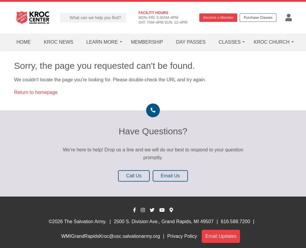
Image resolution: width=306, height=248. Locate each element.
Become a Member (218, 18)
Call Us (134, 175)
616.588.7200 (235, 221)
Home (23, 42)
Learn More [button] (102, 42)
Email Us (170, 175)
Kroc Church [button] (272, 42)
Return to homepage (36, 92)
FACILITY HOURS (153, 13)
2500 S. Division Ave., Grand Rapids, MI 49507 (164, 221)
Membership (147, 42)
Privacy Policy (182, 236)
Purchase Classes (258, 18)
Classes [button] (230, 42)
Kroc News (59, 42)
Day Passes (191, 42)
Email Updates (220, 236)
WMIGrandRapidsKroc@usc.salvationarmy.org (110, 236)
